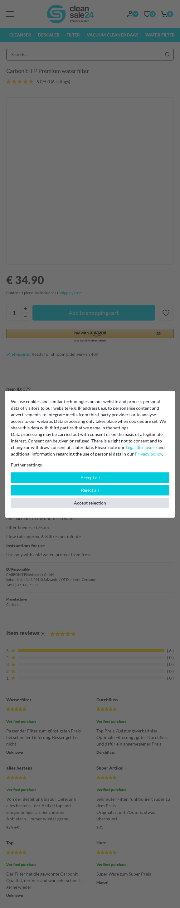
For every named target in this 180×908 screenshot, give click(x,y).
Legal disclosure (141, 447)
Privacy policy (148, 453)
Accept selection (90, 502)
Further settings (26, 464)
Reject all (90, 490)
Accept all (90, 477)
